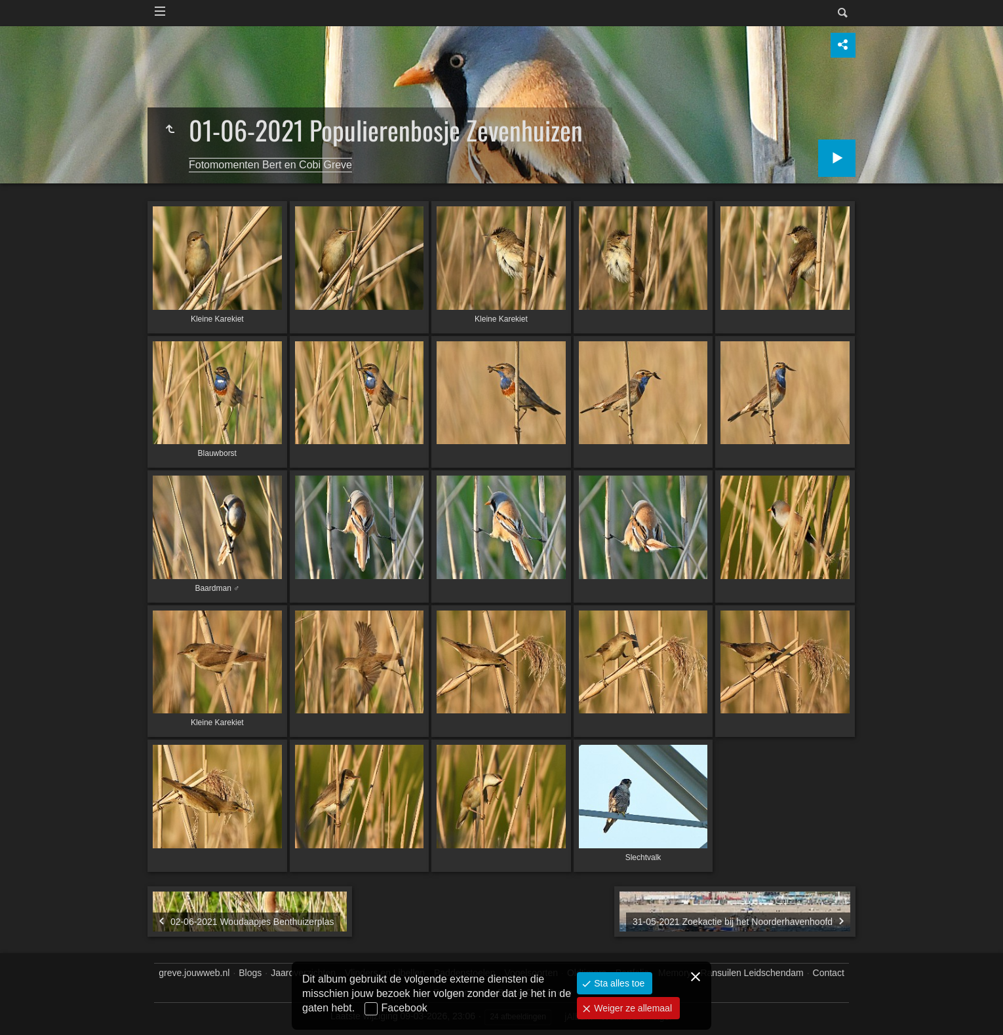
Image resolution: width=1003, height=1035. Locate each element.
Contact (828, 973)
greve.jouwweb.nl (194, 973)
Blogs (250, 973)
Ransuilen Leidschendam (751, 973)
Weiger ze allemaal (631, 1008)
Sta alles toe (617, 983)
